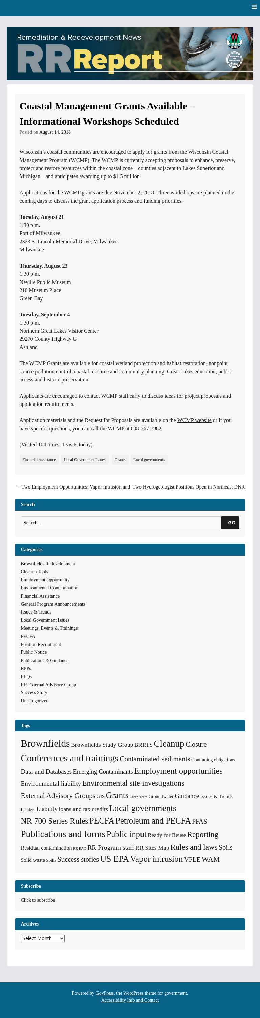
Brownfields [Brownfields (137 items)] (45, 743)
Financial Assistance (39, 459)
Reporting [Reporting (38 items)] (203, 834)
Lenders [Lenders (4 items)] (28, 809)
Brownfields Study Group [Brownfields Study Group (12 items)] (102, 744)
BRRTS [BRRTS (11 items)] (143, 744)
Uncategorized (35, 700)
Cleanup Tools (34, 571)
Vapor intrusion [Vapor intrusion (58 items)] (156, 859)
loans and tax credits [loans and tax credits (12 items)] (83, 809)
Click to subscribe (38, 900)
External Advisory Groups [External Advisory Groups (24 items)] (58, 796)
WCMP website (194, 420)
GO (232, 522)
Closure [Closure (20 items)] (196, 744)
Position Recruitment (41, 644)
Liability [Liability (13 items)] (47, 809)
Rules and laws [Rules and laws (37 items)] (193, 847)
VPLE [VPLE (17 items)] (192, 859)
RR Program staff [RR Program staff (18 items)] (110, 847)
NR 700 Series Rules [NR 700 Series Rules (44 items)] (54, 820)
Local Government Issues (85, 459)
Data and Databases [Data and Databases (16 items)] (46, 771)
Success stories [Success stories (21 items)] (78, 859)
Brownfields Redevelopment (48, 563)
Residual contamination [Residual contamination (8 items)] (46, 848)
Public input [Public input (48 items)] (127, 834)
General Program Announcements (53, 604)
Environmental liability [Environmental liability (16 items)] (51, 783)
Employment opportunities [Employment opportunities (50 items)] (178, 770)
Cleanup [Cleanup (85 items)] (169, 744)
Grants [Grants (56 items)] (117, 795)
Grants (120, 459)
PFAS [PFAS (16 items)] (199, 821)
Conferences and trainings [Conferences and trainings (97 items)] (69, 758)
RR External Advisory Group (49, 684)
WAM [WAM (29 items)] (211, 859)
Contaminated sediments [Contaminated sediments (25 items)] (155, 759)
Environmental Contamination (50, 587)
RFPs (26, 668)
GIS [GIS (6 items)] (100, 796)
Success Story (34, 692)
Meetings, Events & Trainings (49, 628)
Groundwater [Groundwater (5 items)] (161, 796)
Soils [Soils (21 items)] (226, 847)
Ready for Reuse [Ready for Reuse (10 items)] (167, 835)
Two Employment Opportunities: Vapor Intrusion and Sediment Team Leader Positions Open (72, 490)
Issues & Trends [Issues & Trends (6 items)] (216, 796)
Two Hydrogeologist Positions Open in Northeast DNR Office (189, 490)
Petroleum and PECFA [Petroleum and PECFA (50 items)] (153, 820)
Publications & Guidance (45, 660)
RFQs (26, 676)
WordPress (133, 993)
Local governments (149, 459)
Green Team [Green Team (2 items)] (138, 797)
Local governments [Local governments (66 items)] (142, 808)
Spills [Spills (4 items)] (51, 860)
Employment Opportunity (45, 579)
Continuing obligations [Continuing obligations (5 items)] (213, 759)
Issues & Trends (36, 612)
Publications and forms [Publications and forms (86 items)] (63, 834)
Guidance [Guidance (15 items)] (187, 795)
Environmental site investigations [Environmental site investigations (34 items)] (133, 783)
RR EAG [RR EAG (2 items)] (79, 848)
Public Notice (34, 652)
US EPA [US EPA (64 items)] (114, 859)
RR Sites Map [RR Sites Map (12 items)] (152, 847)
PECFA (28, 636)
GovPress (105, 993)
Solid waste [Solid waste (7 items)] (33, 860)
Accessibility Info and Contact (130, 1000)
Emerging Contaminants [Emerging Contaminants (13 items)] (103, 771)
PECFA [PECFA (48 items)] (101, 820)
